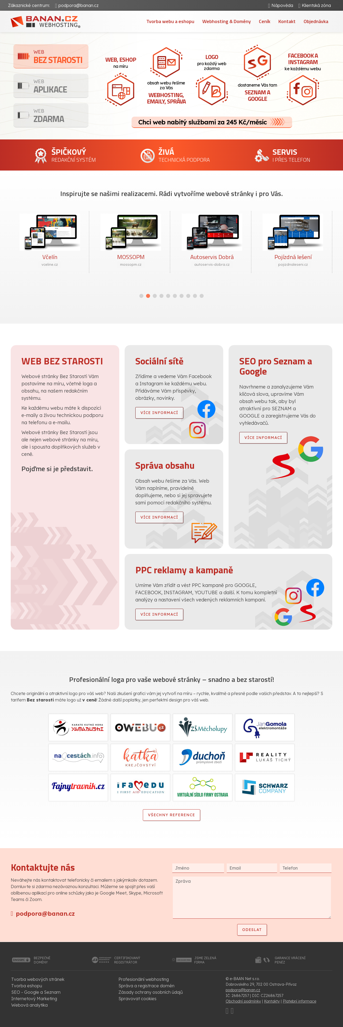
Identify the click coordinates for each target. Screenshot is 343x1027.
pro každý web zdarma (212, 61)
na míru (120, 62)
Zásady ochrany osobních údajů (150, 992)
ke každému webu (303, 61)
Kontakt (287, 21)
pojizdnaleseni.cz (293, 264)
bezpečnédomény (42, 960)
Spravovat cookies (137, 998)
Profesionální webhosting (143, 979)
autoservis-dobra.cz (212, 264)
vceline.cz (50, 264)
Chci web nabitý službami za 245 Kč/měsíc (202, 122)
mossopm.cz (130, 264)
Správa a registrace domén (146, 985)
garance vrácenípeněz (290, 960)
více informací (159, 412)
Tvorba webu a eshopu (170, 21)
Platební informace (299, 1001)
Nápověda (282, 5)
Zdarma (60, 116)
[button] (141, 296)
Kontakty (272, 1001)
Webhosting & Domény (226, 21)
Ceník (264, 21)
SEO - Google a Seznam (36, 992)
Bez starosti (60, 57)
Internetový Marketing (34, 998)
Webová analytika (29, 1005)
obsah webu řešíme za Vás (166, 93)
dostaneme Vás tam (257, 92)
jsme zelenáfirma (205, 960)
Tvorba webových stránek (37, 979)
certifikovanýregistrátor (127, 960)
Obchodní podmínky (243, 1001)
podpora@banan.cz (78, 5)
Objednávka (316, 21)
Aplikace (60, 87)
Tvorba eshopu (26, 985)
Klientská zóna (316, 5)
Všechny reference (171, 814)
